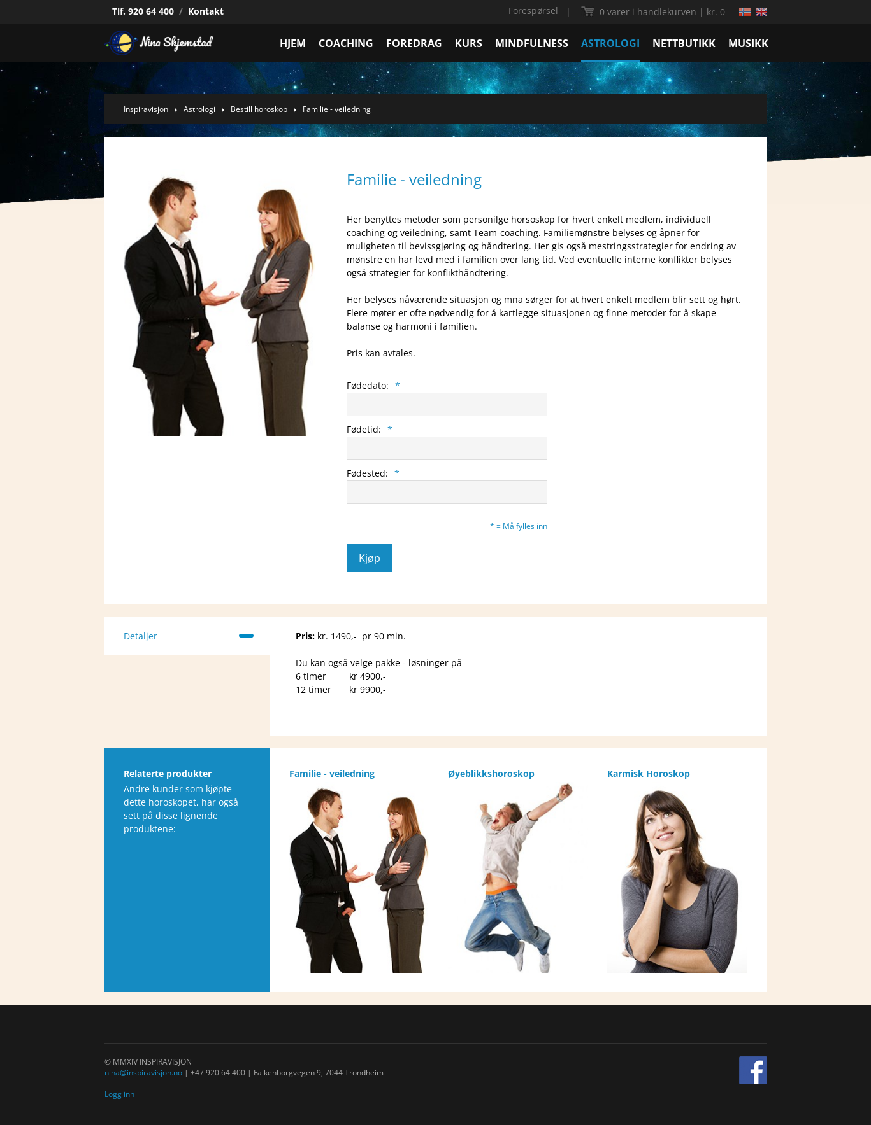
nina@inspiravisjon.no (143, 1072)
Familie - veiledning (337, 109)
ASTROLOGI (610, 43)
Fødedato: (373, 385)
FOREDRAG (414, 43)
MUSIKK (748, 43)
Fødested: (373, 473)
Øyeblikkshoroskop (491, 773)
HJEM (293, 43)
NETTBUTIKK (684, 43)
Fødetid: (369, 429)
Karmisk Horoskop (648, 773)
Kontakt (206, 11)
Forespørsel (533, 10)
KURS (468, 43)
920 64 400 (151, 11)
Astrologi (199, 109)
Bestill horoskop (259, 109)
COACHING (346, 43)
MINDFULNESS (531, 43)
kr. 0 (662, 12)
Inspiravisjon (146, 109)
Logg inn (119, 1094)
